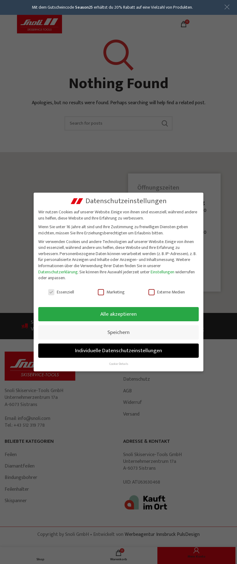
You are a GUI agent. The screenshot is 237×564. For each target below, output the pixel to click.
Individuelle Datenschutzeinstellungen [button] (118, 350)
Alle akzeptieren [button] (118, 314)
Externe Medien (166, 292)
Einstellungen (162, 272)
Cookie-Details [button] (118, 364)
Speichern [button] (118, 332)
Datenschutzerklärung (58, 272)
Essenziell (61, 292)
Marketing (111, 292)
